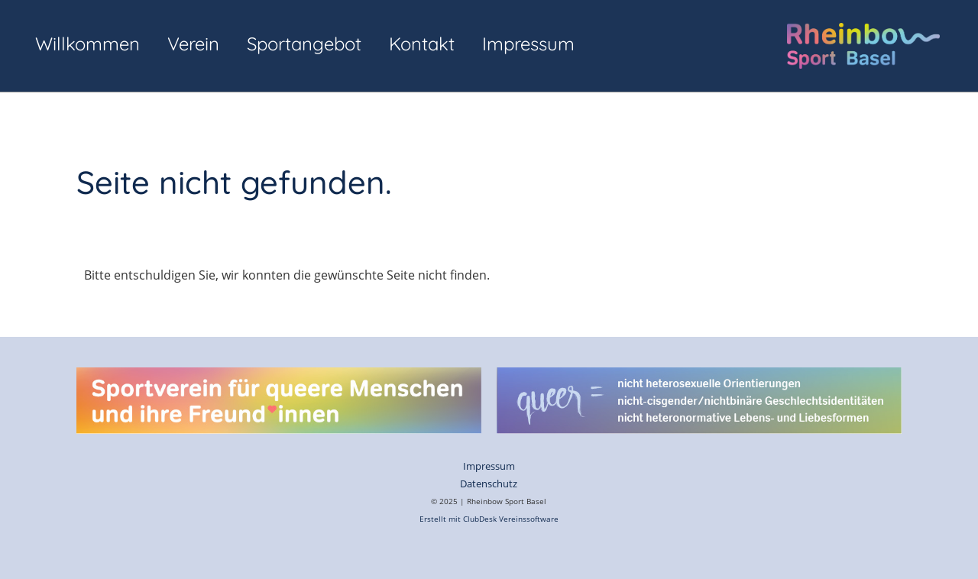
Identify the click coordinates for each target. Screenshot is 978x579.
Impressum (528, 43)
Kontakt (422, 43)
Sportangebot (304, 43)
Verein (193, 43)
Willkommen (87, 43)
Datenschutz (488, 483)
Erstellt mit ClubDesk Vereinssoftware (489, 519)
